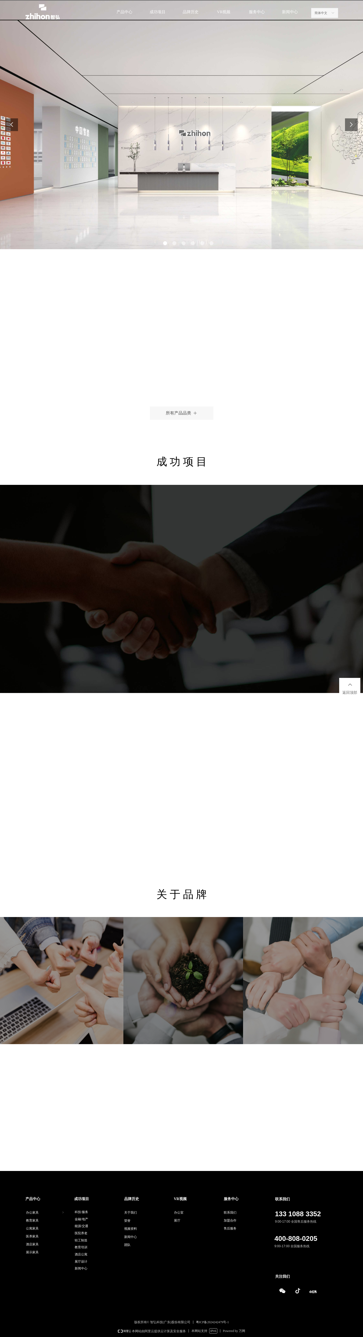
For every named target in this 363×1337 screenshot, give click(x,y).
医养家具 (32, 1236)
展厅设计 (81, 1261)
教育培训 (81, 1247)
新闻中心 (81, 1268)
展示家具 (32, 1252)
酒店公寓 (81, 1254)
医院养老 (81, 1233)
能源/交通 (81, 1226)
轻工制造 (81, 1240)
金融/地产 (81, 1219)
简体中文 (321, 13)
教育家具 (32, 1220)
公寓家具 (32, 1228)
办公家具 (45, 1212)
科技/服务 (81, 1212)
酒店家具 (32, 1244)
